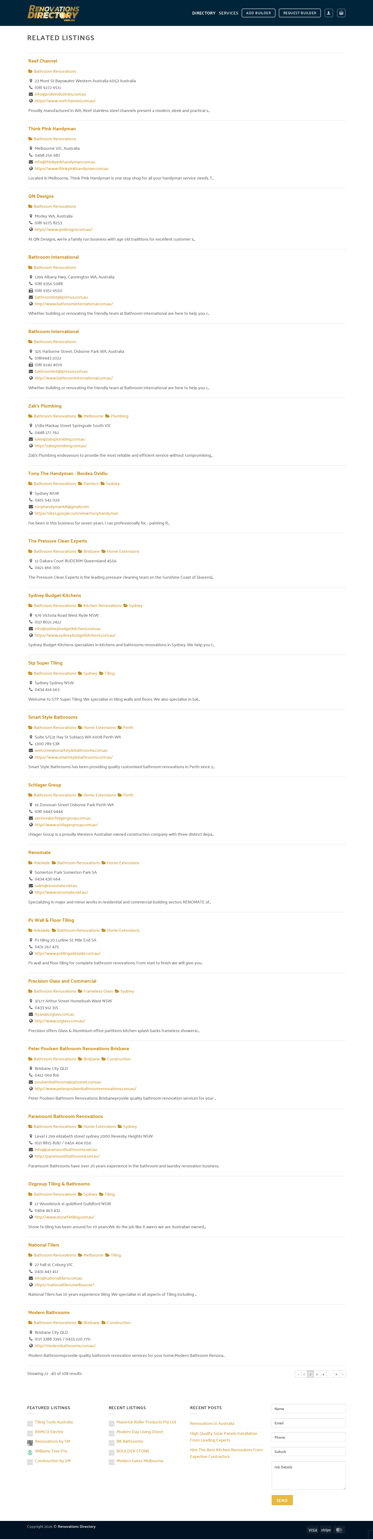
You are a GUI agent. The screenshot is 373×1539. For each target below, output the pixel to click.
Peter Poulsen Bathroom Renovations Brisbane (78, 1048)
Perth (125, 727)
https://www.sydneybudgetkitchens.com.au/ (75, 635)
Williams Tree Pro (51, 1450)
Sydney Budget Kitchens (54, 595)
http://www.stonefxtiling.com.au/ (65, 1216)
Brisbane (89, 551)
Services (228, 13)
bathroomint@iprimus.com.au (61, 297)
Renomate (39, 852)
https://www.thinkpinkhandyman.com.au (71, 168)
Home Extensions (120, 551)
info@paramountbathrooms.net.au (66, 1149)
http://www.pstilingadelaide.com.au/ (68, 953)
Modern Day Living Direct (140, 1431)
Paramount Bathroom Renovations (65, 1116)
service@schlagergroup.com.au (63, 817)
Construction (116, 1058)
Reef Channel (42, 60)
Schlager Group (44, 784)
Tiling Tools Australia (54, 1421)
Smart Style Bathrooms (53, 716)
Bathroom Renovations (52, 71)
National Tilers (43, 1244)
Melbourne (90, 415)
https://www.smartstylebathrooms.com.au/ (74, 757)
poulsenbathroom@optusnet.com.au (68, 1081)
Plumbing (116, 415)
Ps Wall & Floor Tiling (51, 919)
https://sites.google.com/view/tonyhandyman (76, 513)
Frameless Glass (95, 991)
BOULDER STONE (133, 1450)
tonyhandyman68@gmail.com (62, 506)
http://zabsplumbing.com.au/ (61, 445)
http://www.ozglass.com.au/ (60, 1020)
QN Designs (41, 195)
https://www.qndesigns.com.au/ (64, 229)
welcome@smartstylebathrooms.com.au (71, 750)
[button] (329, 13)
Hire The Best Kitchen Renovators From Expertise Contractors (226, 1453)
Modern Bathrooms (49, 1312)
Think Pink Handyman (52, 128)
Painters (88, 483)
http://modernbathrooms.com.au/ (65, 1345)
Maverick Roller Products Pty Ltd (146, 1421)
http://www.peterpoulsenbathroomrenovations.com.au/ (85, 1088)
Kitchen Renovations (100, 605)
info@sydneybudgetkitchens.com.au (68, 628)
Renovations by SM (52, 1441)
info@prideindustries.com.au (60, 93)
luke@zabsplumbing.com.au (60, 438)
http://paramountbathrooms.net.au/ (67, 1156)
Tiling (107, 673)
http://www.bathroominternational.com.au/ (74, 303)
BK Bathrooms (130, 1441)
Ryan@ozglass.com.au (54, 1014)
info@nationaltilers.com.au (58, 1278)
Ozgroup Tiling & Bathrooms (59, 1183)
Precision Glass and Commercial (62, 980)
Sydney (110, 483)
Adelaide (39, 862)
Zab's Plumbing (45, 405)
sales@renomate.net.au (56, 885)
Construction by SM (53, 1460)
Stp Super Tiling (45, 662)
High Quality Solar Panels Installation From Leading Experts (223, 1436)
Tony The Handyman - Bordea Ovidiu (68, 473)
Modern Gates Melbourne (140, 1460)
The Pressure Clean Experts (57, 540)
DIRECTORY (204, 13)
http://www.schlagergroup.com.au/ (66, 824)
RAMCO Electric (49, 1431)
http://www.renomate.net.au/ (61, 892)
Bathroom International (53, 256)
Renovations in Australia (212, 1423)
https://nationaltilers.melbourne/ (64, 1284)
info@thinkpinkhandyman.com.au (65, 161)
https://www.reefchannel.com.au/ (65, 100)
